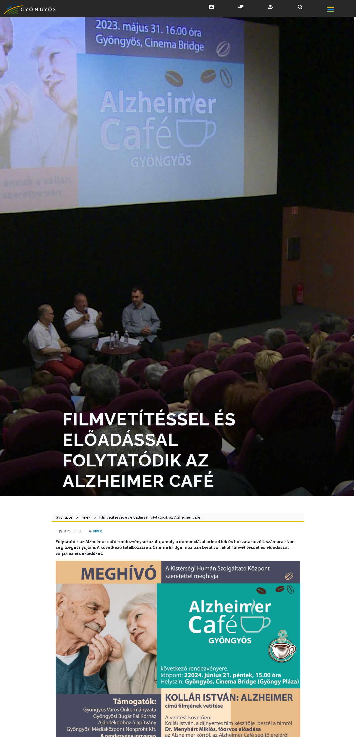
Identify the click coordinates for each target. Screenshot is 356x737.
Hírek (97, 531)
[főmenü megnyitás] (341, 10)
